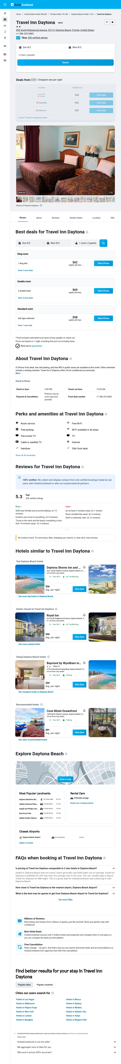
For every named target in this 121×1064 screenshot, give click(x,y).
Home (18, 14)
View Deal (79, 589)
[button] (5, 4)
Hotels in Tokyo (73, 1016)
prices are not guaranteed (78, 1033)
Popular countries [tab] (45, 985)
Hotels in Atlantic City (76, 1011)
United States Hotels (32, 14)
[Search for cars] (5, 26)
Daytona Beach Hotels (80, 14)
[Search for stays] (5, 19)
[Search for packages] (5, 32)
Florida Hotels (55, 14)
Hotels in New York (24, 1011)
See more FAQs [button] (66, 900)
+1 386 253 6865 (25, 33)
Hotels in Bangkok (24, 1020)
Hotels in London (24, 1016)
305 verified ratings (38, 37)
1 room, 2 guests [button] (27, 55)
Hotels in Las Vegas (25, 999)
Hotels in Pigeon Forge (26, 1007)
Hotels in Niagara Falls (76, 1020)
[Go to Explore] (5, 38)
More (18, 373)
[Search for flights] (5, 13)
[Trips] (5, 46)
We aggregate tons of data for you (67, 1047)
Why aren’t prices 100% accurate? (67, 1052)
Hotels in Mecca (73, 999)
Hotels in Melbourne (25, 1003)
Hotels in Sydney (73, 1003)
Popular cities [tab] (24, 985)
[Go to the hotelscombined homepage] (21, 4)
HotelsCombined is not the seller (67, 1042)
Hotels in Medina (74, 1007)
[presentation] (41, 205)
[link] (35, 596)
